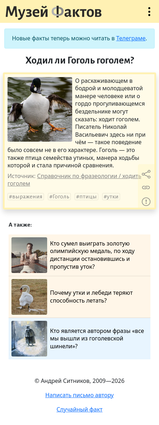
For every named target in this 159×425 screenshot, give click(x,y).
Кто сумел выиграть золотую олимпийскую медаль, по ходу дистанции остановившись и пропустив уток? (73, 255)
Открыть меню (149, 15)
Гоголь (61, 196)
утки (113, 196)
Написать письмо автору (79, 395)
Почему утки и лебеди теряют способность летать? (72, 297)
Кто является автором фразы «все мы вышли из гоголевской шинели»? (77, 338)
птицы (88, 196)
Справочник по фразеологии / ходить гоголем (74, 180)
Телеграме (130, 38)
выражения (27, 196)
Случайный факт (79, 409)
